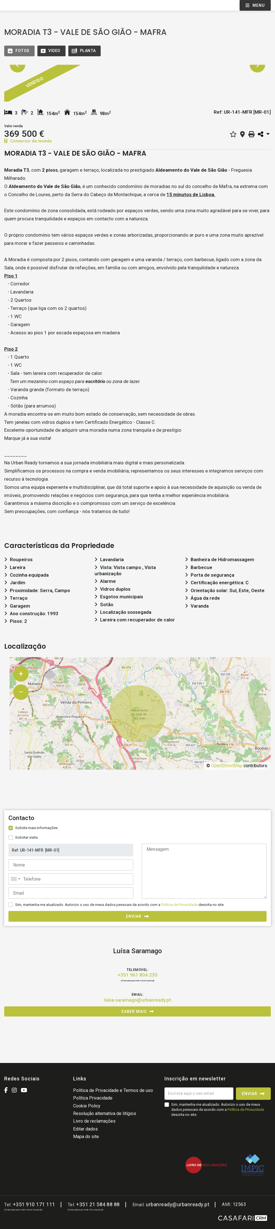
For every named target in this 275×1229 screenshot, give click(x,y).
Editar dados (85, 1129)
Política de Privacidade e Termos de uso (113, 1090)
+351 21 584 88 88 (98, 1204)
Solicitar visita (26, 837)
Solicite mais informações (36, 828)
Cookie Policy (86, 1106)
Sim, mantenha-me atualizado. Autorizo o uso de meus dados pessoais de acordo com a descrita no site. (119, 905)
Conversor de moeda (28, 141)
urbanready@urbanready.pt (177, 1204)
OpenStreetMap (226, 765)
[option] (84, 86)
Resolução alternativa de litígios (104, 1113)
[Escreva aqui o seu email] (198, 1093)
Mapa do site (86, 1136)
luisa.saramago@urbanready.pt (137, 1000)
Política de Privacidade (180, 905)
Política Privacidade (92, 1098)
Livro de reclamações (94, 1121)
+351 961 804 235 (137, 975)
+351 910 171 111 (34, 1204)
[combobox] (71, 879)
